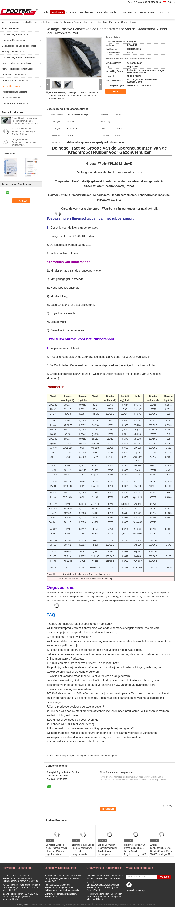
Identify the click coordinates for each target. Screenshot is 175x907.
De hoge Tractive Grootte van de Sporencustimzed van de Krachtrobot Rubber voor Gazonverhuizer (73, 95)
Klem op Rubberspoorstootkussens (18, 69)
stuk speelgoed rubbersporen (85, 755)
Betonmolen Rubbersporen (14, 74)
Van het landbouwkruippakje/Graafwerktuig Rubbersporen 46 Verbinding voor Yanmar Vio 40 (103, 886)
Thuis (45, 12)
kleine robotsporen (62, 755)
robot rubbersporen (31, 22)
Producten (57, 12)
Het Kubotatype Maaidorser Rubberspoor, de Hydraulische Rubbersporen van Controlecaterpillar (62, 887)
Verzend (164, 876)
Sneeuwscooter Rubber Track (16, 80)
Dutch (171, 2)
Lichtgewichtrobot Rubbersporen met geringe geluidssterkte (24, 142)
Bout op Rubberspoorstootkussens (18, 63)
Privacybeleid (23, 904)
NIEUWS (164, 12)
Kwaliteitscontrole (106, 12)
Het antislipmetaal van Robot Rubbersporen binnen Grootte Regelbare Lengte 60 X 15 (135, 851)
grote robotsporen (109, 755)
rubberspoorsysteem (11, 97)
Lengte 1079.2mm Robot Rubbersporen (107, 846)
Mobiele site (132, 895)
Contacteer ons (128, 12)
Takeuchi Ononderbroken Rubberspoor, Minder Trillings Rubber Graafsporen (105, 877)
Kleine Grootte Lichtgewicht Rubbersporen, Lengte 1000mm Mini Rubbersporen (25, 121)
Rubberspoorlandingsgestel (14, 92)
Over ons (71, 12)
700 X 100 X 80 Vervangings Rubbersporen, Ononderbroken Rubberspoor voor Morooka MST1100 (20, 878)
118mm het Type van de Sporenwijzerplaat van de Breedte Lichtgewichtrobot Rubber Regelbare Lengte (83, 853)
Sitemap (140, 890)
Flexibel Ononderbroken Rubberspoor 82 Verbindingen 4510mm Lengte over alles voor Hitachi (104, 896)
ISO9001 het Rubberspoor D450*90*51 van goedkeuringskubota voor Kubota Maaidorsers (63, 878)
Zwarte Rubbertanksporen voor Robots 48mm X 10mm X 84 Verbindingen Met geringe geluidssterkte (161, 851)
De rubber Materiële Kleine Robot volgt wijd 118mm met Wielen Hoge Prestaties (56, 850)
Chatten (117, 91)
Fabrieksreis (86, 12)
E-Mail (130, 890)
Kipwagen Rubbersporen (13, 51)
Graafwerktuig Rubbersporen (15, 34)
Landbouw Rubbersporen (14, 40)
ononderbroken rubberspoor (15, 103)
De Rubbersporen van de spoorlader (19, 46)
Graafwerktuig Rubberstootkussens (18, 57)
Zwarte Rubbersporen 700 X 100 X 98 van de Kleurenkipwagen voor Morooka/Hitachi (20, 896)
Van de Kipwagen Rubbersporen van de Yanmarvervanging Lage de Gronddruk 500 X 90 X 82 (21, 887)
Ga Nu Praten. (148, 12)
